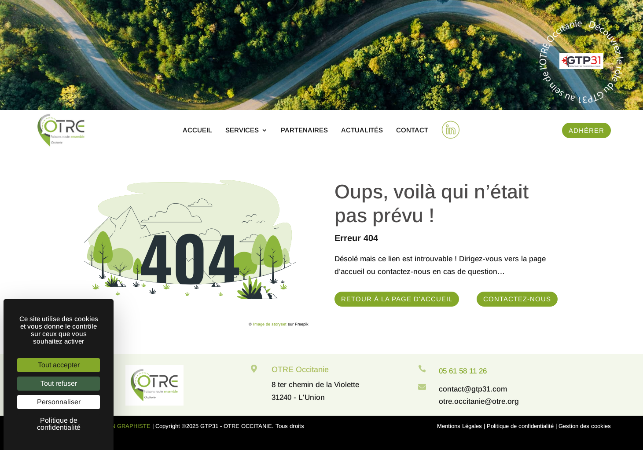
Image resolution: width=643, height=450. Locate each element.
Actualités (362, 130)
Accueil (197, 130)
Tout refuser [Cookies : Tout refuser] (58, 383)
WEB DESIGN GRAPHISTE (114, 426)
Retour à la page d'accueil (396, 299)
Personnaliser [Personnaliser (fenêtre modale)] (59, 402)
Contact (412, 130)
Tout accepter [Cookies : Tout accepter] (59, 365)
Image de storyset (270, 324)
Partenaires (304, 130)
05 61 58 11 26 (463, 371)
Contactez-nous (517, 299)
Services (242, 130)
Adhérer (586, 130)
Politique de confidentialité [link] (59, 424)
